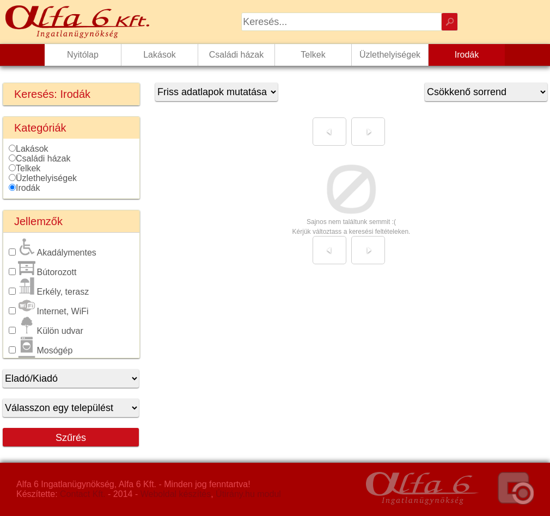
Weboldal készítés (175, 494)
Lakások (32, 148)
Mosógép (45, 350)
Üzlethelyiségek (46, 178)
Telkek (28, 168)
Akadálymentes (57, 252)
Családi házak (43, 158)
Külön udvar (50, 330)
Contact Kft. (83, 494)
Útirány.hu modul (248, 494)
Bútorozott (47, 272)
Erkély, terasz (53, 291)
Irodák (28, 187)
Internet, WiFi (53, 311)
